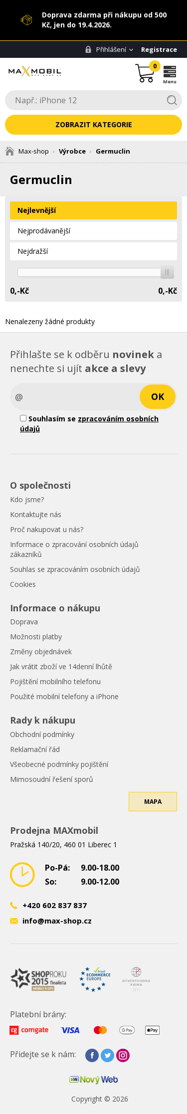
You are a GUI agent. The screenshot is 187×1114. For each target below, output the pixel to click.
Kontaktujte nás (35, 514)
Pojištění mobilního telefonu (55, 681)
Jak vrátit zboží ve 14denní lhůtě (61, 666)
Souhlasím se (89, 423)
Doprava (24, 621)
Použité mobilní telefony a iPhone (64, 696)
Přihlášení (105, 49)
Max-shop (27, 151)
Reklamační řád (35, 749)
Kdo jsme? (27, 499)
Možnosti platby (36, 636)
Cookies (23, 584)
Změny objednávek (41, 651)
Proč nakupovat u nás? (46, 529)
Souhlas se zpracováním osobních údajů (75, 569)
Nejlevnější (36, 210)
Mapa (153, 801)
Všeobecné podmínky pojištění (59, 764)
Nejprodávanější (43, 230)
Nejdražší (32, 251)
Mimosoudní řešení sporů (51, 779)
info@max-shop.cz (57, 921)
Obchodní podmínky (42, 734)
